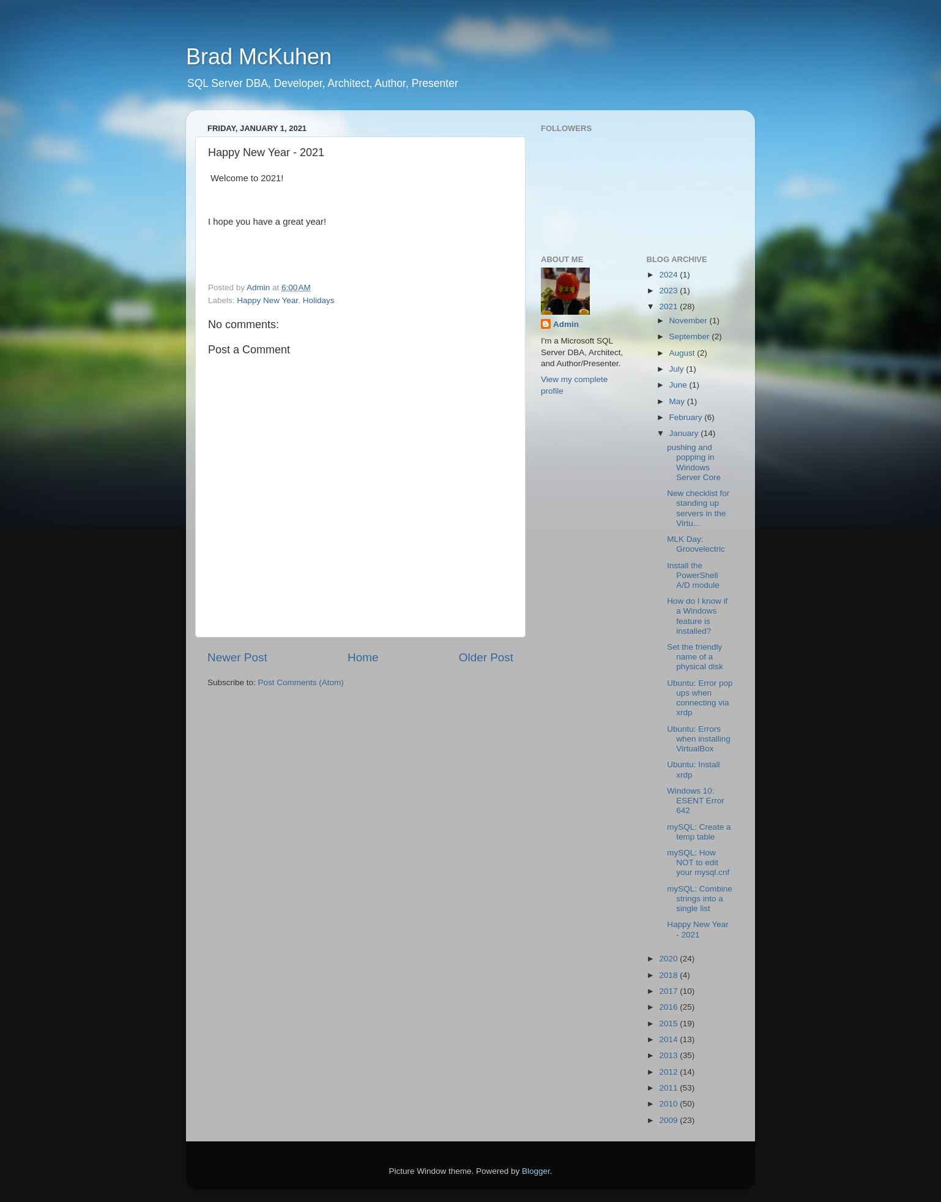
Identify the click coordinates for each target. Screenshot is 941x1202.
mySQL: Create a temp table (699, 831)
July (677, 369)
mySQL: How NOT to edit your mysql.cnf (698, 862)
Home (363, 657)
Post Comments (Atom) (301, 682)
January (685, 433)
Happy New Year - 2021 (698, 929)
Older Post (486, 657)
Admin (566, 324)
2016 (669, 1007)
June (679, 384)
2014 (669, 1039)
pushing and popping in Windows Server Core (694, 462)
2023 (669, 290)
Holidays (319, 300)
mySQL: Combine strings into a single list (699, 898)
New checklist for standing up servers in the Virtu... (698, 508)
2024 (669, 274)
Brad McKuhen (259, 56)
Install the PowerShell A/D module (693, 575)
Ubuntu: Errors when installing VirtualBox (699, 738)
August (683, 353)
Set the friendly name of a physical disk (695, 656)
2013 (669, 1055)
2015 (669, 1023)
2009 (669, 1120)
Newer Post (237, 657)
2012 (669, 1071)
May (678, 401)
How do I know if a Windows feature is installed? (697, 616)
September (690, 336)
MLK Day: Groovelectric (696, 544)
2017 (669, 991)
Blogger (536, 1171)
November (689, 320)
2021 (669, 306)
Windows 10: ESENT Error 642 (695, 800)
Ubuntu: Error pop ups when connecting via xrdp (699, 698)
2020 (669, 958)
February (687, 417)
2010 (669, 1103)
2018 (669, 975)
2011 (669, 1087)
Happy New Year (267, 300)
